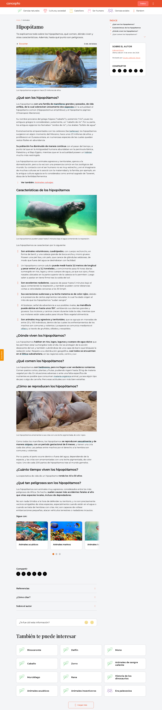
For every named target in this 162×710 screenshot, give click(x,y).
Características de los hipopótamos (126, 28)
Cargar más (81, 705)
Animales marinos (62, 544)
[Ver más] (145, 36)
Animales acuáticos (28, 544)
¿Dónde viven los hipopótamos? (125, 31)
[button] (53, 554)
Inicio (18, 20)
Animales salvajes (44, 182)
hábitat (88, 152)
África (25, 354)
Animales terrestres (97, 544)
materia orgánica (62, 376)
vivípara (29, 444)
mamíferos (59, 104)
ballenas (74, 131)
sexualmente (84, 441)
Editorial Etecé (118, 50)
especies (69, 107)
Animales (26, 20)
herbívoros (44, 367)
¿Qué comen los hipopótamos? (124, 34)
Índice (143, 4)
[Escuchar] (22, 44)
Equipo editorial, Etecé (131, 58)
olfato (24, 328)
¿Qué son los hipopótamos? (123, 24)
